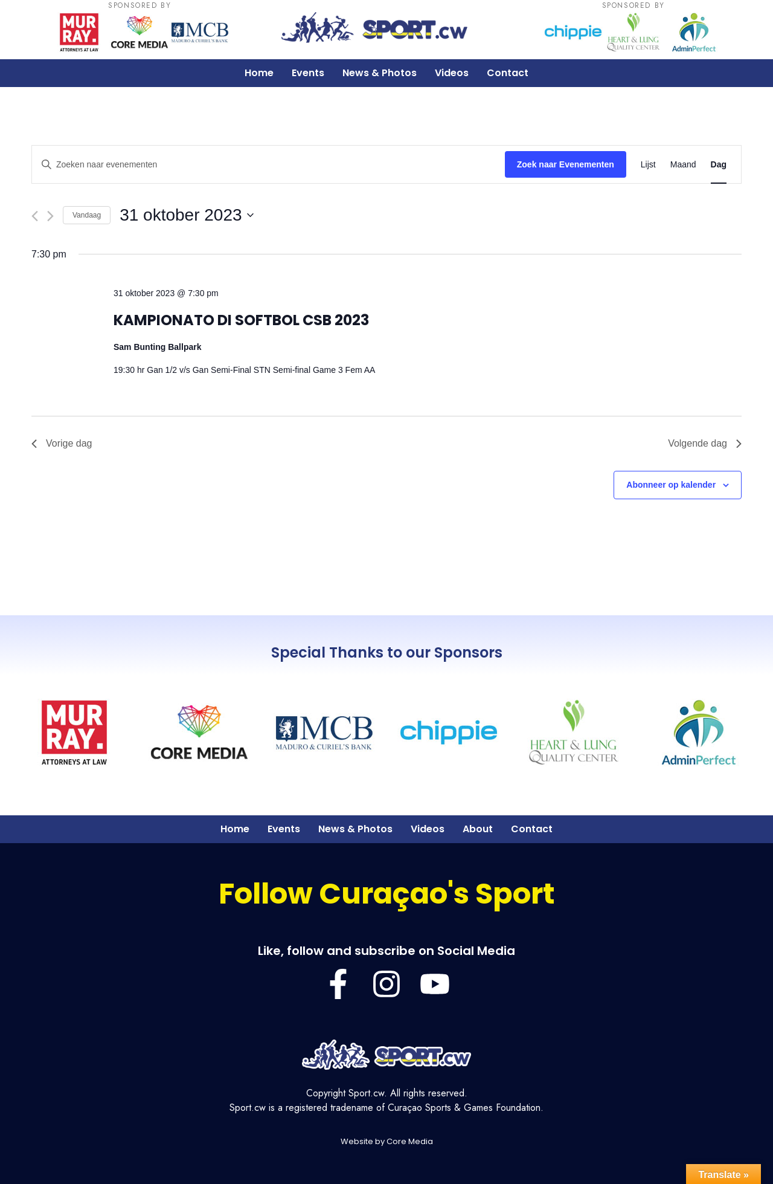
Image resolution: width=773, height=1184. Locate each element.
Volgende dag (705, 443)
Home (259, 73)
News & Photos (379, 73)
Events (308, 73)
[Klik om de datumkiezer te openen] (186, 215)
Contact (507, 73)
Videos (452, 73)
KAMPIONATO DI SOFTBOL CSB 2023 (241, 320)
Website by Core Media (387, 1141)
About (478, 829)
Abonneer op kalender (671, 485)
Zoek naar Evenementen (565, 164)
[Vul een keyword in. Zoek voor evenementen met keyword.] (268, 165)
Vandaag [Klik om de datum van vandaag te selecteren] (86, 215)
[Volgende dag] (50, 216)
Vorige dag (61, 443)
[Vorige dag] (34, 216)
